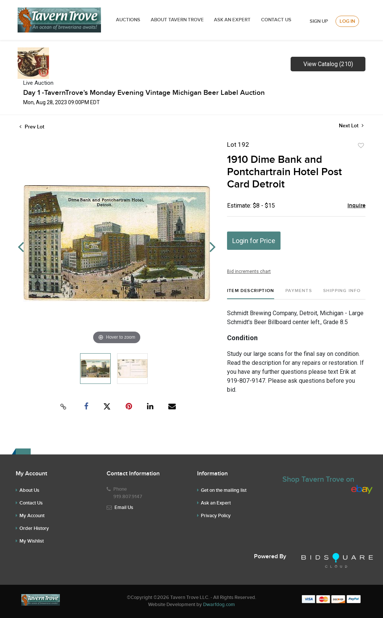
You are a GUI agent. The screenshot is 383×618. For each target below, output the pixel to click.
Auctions (128, 20)
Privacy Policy (216, 516)
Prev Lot (31, 127)
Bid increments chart (249, 271)
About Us (29, 490)
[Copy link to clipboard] (63, 406)
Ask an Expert (216, 503)
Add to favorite (360, 146)
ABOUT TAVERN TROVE (178, 20)
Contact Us (276, 20)
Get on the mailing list (223, 490)
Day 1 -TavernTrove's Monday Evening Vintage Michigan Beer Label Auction (144, 92)
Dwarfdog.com (219, 605)
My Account (32, 516)
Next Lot (351, 125)
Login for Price (253, 241)
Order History (34, 528)
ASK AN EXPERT (232, 20)
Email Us (123, 507)
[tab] (250, 293)
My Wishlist (31, 541)
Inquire (356, 205)
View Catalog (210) (328, 64)
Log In (347, 21)
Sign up (319, 21)
